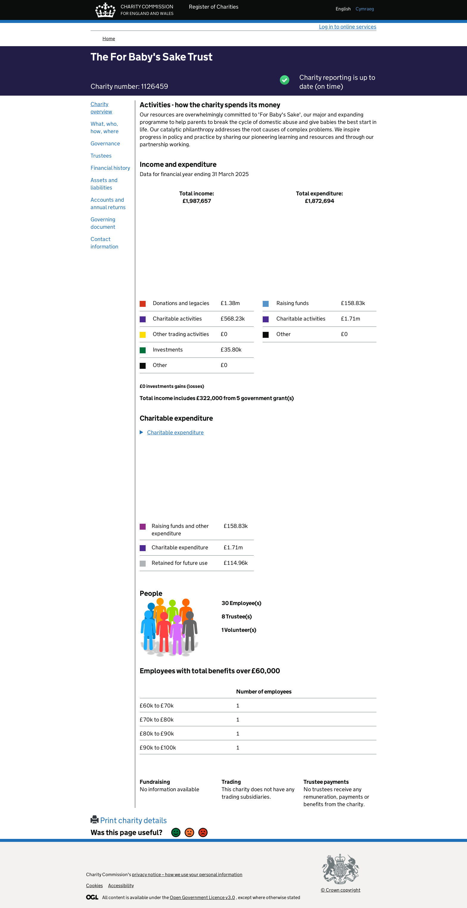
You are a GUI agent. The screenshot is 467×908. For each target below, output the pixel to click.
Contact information (104, 243)
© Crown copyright (340, 890)
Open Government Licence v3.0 (202, 897)
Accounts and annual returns (108, 203)
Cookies (94, 885)
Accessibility (121, 885)
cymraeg (365, 9)
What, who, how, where (105, 127)
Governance (105, 143)
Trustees (101, 155)
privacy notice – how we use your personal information (187, 874)
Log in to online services (347, 26)
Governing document (103, 223)
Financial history (110, 167)
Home (108, 38)
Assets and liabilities (104, 184)
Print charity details (129, 820)
